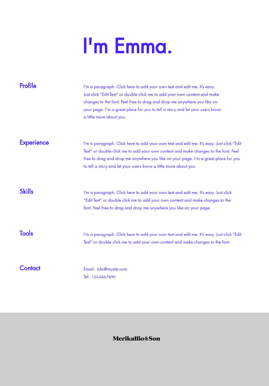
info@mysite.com (112, 269)
